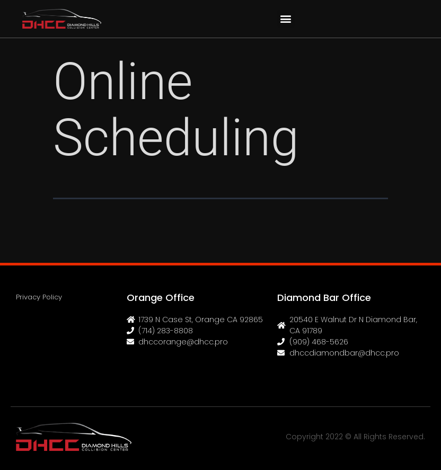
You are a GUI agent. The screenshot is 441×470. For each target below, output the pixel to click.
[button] (286, 19)
